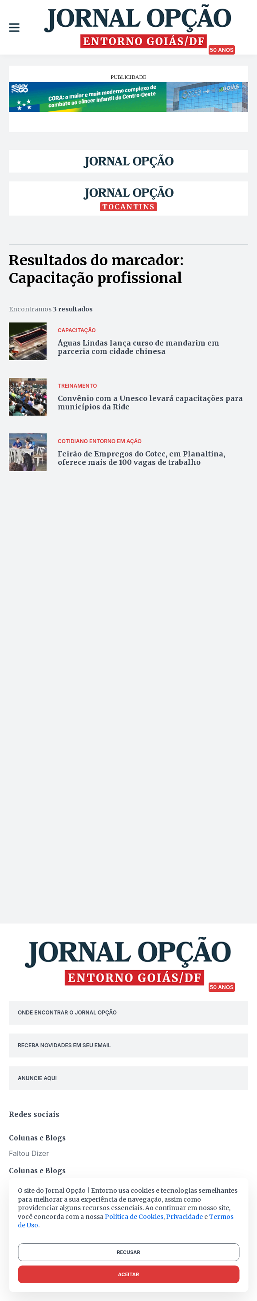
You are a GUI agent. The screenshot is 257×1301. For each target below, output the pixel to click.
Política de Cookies (134, 1217)
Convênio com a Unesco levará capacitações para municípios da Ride (150, 402)
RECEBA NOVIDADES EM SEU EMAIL (64, 1045)
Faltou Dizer (29, 1153)
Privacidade (184, 1217)
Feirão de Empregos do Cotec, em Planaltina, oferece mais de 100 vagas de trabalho (141, 458)
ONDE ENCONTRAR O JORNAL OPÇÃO (67, 1012)
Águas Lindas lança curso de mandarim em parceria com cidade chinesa (138, 347)
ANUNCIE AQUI (37, 1078)
